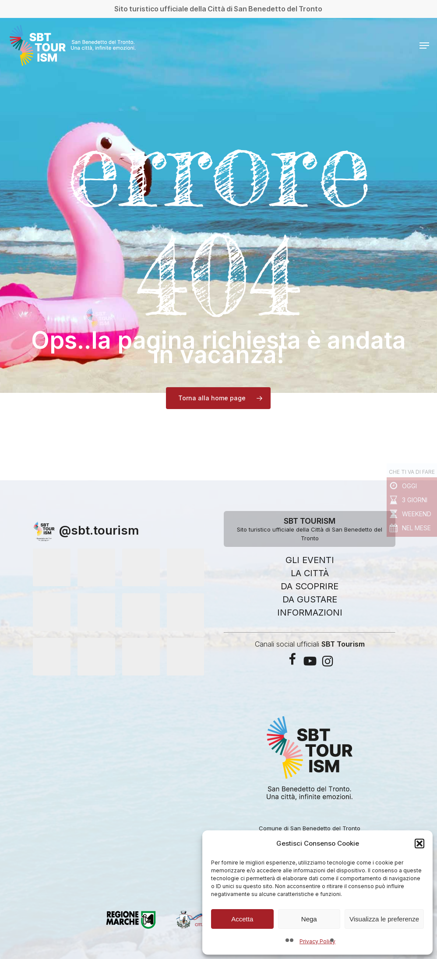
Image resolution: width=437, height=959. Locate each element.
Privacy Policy (317, 941)
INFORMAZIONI (309, 612)
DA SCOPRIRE (309, 586)
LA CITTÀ (310, 573)
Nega (309, 919)
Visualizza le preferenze (384, 919)
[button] (419, 843)
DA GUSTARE (309, 599)
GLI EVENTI (309, 560)
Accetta (242, 919)
